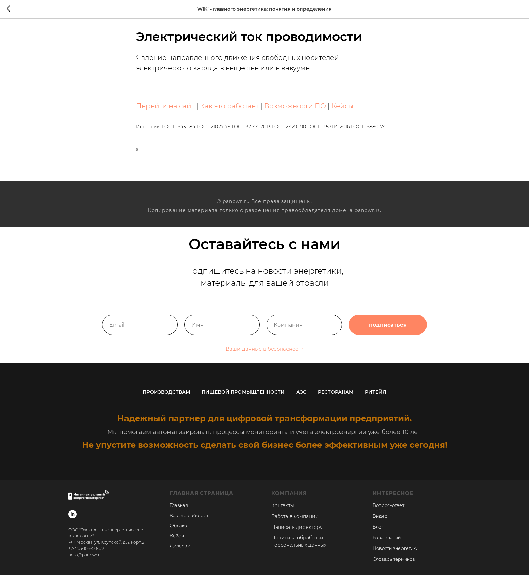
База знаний (387, 544)
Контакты (282, 512)
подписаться (388, 332)
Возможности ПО (295, 109)
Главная (179, 512)
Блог (378, 533)
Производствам (166, 398)
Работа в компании (295, 522)
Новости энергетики (395, 555)
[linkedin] (72, 520)
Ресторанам (335, 398)
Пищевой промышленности (243, 398)
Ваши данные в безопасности (265, 356)
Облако (178, 532)
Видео (380, 522)
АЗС (301, 398)
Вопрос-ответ (388, 512)
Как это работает (229, 109)
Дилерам (180, 552)
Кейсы (342, 109)
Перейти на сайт (165, 109)
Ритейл (375, 398)
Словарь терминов (394, 565)
